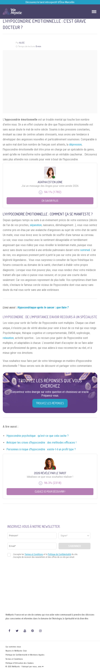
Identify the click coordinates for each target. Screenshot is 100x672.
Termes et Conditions (14, 659)
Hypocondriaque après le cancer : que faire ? (43, 307)
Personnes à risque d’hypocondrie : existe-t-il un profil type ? (41, 449)
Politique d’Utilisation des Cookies (19, 663)
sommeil (85, 250)
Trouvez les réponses (50, 403)
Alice (21, 42)
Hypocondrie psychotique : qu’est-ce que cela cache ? (37, 435)
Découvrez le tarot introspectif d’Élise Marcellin (50, 2)
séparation (36, 225)
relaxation (8, 338)
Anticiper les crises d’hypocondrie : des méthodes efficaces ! (41, 442)
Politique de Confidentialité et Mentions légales (24, 655)
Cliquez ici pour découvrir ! (50, 491)
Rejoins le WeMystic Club (16, 651)
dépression (75, 144)
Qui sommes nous (13, 647)
